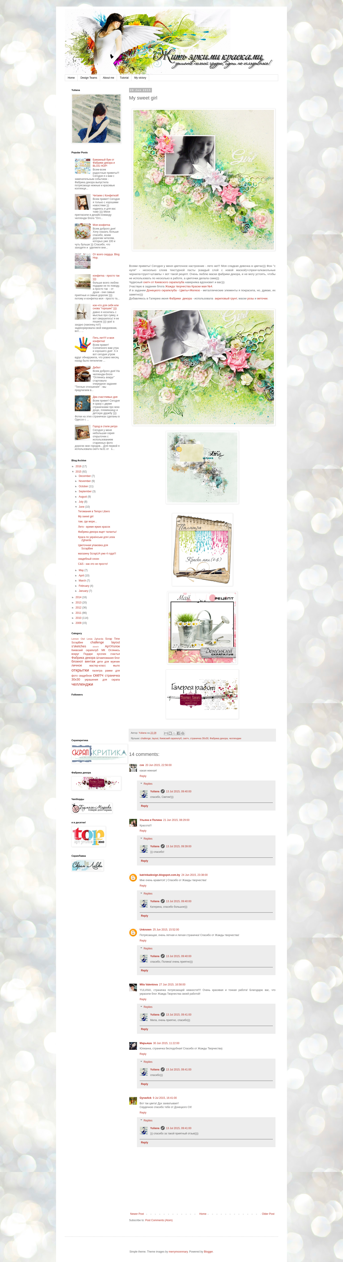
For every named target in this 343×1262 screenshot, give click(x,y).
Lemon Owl (78, 638)
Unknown (145, 929)
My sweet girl (85, 516)
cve (142, 765)
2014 (79, 597)
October (84, 486)
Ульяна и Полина (151, 820)
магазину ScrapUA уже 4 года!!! (97, 553)
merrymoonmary (178, 1251)
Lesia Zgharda (95, 638)
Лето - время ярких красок (94, 526)
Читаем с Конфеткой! (106, 195)
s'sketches (78, 646)
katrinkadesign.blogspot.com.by (160, 874)
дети (100, 661)
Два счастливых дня (105, 396)
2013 (79, 602)
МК (103, 650)
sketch (96, 646)
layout (155, 738)
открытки (80, 670)
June (82, 506)
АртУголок (112, 646)
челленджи (235, 738)
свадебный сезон (88, 558)
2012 (79, 607)
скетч (186, 738)
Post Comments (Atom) (159, 1220)
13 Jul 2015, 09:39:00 (178, 846)
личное (76, 665)
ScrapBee (77, 642)
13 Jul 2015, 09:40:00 (178, 791)
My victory (140, 77)
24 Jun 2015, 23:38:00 (194, 874)
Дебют (97, 367)
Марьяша (146, 1043)
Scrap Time (112, 638)
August (83, 496)
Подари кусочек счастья (101, 653)
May (81, 570)
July (81, 501)
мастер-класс (97, 665)
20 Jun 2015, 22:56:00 (158, 765)
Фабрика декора (219, 738)
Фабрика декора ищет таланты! (97, 531)
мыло (116, 665)
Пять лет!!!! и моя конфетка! (103, 339)
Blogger (208, 1251)
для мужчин (112, 661)
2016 (79, 466)
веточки (262, 298)
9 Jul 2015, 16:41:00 (165, 1097)
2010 (79, 617)
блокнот (77, 661)
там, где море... (87, 521)
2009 (79, 623)
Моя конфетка (101, 224)
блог (117, 657)
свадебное (85, 675)
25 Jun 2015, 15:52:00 (166, 929)
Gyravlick (145, 1097)
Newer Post (137, 1213)
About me (108, 77)
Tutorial (124, 77)
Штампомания (105, 657)
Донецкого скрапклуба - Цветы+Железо (173, 290)
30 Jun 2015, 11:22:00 (166, 1043)
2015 (79, 471)
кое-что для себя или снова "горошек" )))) (106, 307)
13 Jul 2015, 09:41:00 (178, 1014)
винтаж (90, 661)
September (85, 491)
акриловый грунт (225, 298)
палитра (97, 670)
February (84, 585)
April (82, 575)
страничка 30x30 (199, 738)
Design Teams (88, 77)
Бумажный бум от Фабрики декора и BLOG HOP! (104, 163)
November (85, 481)
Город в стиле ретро (105, 426)
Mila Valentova (149, 984)
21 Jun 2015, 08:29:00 (176, 820)
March (83, 580)
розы (250, 298)
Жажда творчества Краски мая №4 (188, 286)
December (85, 476)
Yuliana (154, 791)
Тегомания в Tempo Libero (94, 511)
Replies (148, 784)
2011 (79, 612)
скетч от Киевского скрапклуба (163, 282)
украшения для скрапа (102, 679)
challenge (145, 738)
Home (71, 77)
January (84, 590)
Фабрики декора (180, 298)
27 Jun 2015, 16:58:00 (172, 984)
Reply (143, 776)
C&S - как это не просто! (93, 563)
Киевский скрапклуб (171, 738)
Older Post (268, 1213)
